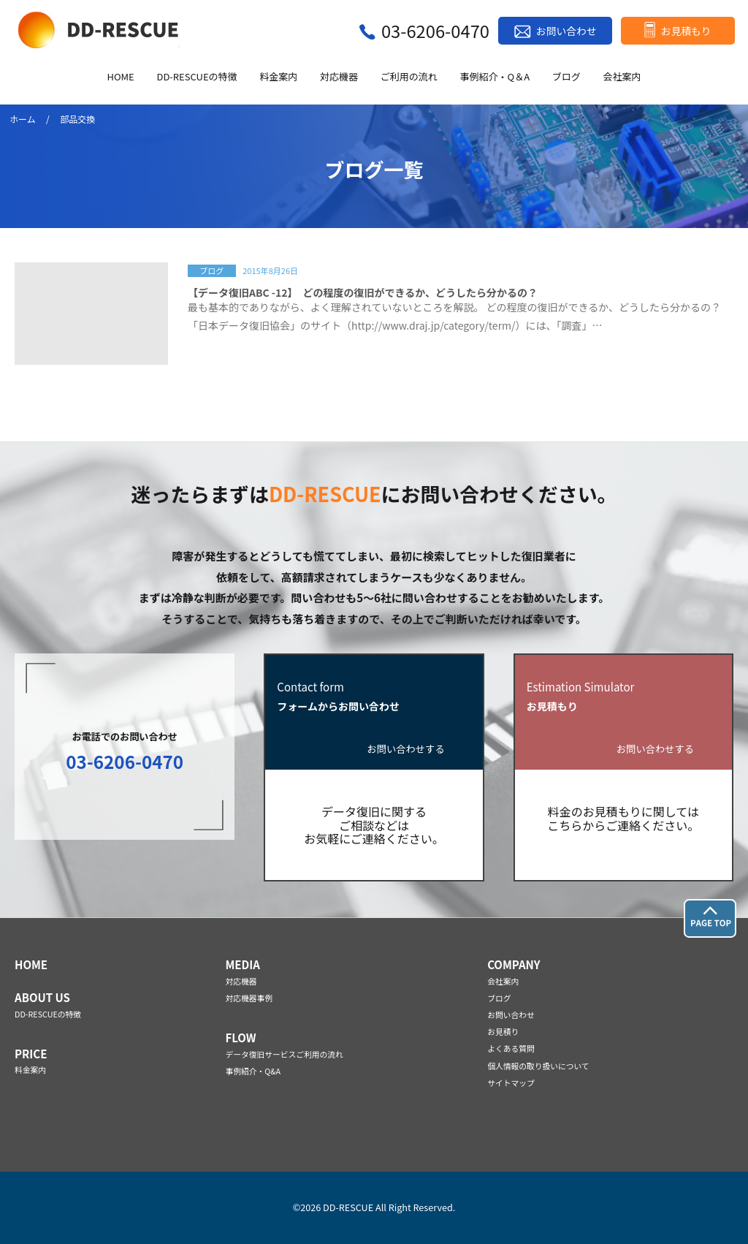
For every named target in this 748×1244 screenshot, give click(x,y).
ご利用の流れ (409, 77)
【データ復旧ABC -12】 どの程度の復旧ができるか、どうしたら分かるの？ (363, 292)
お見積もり (686, 30)
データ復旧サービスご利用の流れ (284, 1054)
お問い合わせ (566, 30)
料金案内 (278, 77)
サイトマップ (511, 1082)
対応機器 (339, 77)
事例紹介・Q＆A (495, 77)
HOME (120, 77)
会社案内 (622, 77)
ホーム (22, 119)
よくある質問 (511, 1048)
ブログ (566, 77)
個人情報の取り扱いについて (538, 1066)
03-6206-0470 (435, 30)
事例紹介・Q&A (252, 1071)
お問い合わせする (406, 749)
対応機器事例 (248, 998)
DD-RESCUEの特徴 (196, 77)
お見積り (503, 1031)
